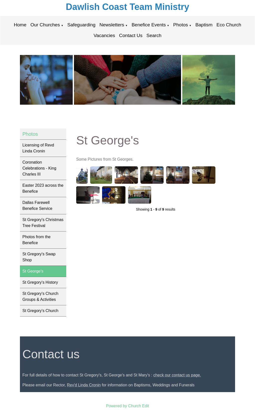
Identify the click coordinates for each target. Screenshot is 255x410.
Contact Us (130, 35)
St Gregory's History (40, 282)
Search (153, 35)
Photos (180, 24)
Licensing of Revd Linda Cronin (38, 148)
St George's (32, 271)
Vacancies (104, 35)
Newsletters (111, 24)
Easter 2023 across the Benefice (43, 188)
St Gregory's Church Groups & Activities (40, 296)
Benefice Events (148, 24)
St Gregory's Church (40, 311)
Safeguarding (81, 24)
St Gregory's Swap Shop (39, 257)
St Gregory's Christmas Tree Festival (43, 223)
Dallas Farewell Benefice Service (37, 205)
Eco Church (228, 24)
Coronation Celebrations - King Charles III (39, 168)
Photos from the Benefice (36, 240)
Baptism (204, 24)
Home (20, 24)
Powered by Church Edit (127, 406)
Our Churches (45, 24)
